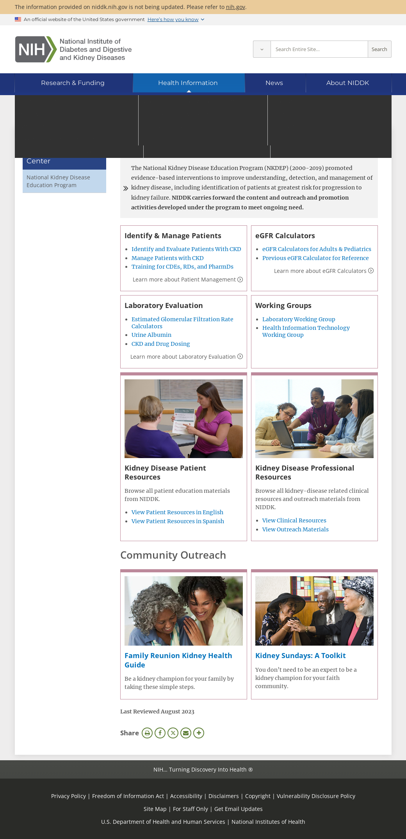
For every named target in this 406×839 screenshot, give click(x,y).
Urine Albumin (151, 334)
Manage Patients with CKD (168, 258)
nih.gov (235, 7)
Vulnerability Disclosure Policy (316, 796)
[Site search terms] (319, 49)
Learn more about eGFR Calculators (320, 270)
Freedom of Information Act (128, 796)
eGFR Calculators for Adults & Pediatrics (316, 249)
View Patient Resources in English (177, 512)
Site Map (155, 808)
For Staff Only (190, 808)
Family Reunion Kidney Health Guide (178, 660)
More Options (198, 732)
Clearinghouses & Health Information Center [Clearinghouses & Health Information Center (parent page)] (60, 151)
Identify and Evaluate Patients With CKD (186, 249)
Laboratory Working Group (298, 319)
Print (147, 732)
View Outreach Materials (295, 529)
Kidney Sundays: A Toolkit (300, 655)
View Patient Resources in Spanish (178, 521)
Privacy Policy (68, 796)
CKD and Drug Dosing (161, 343)
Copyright (258, 796)
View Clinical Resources (294, 520)
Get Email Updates (238, 808)
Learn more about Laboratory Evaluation (183, 356)
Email (185, 732)
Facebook (160, 732)
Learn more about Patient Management (184, 279)
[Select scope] (262, 49)
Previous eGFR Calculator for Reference (315, 258)
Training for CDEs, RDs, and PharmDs (182, 266)
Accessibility (186, 796)
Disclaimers (223, 796)
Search (379, 49)
